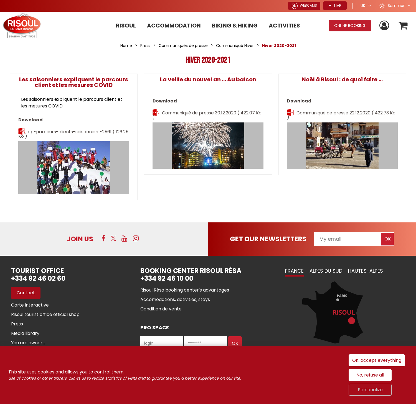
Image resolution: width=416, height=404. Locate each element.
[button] (403, 25)
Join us (80, 239)
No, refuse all (370, 375)
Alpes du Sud (326, 270)
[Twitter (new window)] (113, 238)
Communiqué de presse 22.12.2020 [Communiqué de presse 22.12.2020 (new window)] (341, 115)
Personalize (370, 390)
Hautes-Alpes (365, 270)
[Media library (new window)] (25, 333)
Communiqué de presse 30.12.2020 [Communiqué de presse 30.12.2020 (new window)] (207, 115)
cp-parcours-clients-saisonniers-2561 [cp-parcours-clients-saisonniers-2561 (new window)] (73, 134)
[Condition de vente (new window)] (161, 309)
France (294, 270)
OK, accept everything (376, 360)
